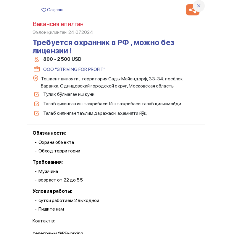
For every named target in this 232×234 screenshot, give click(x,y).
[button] (192, 9)
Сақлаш (52, 9)
